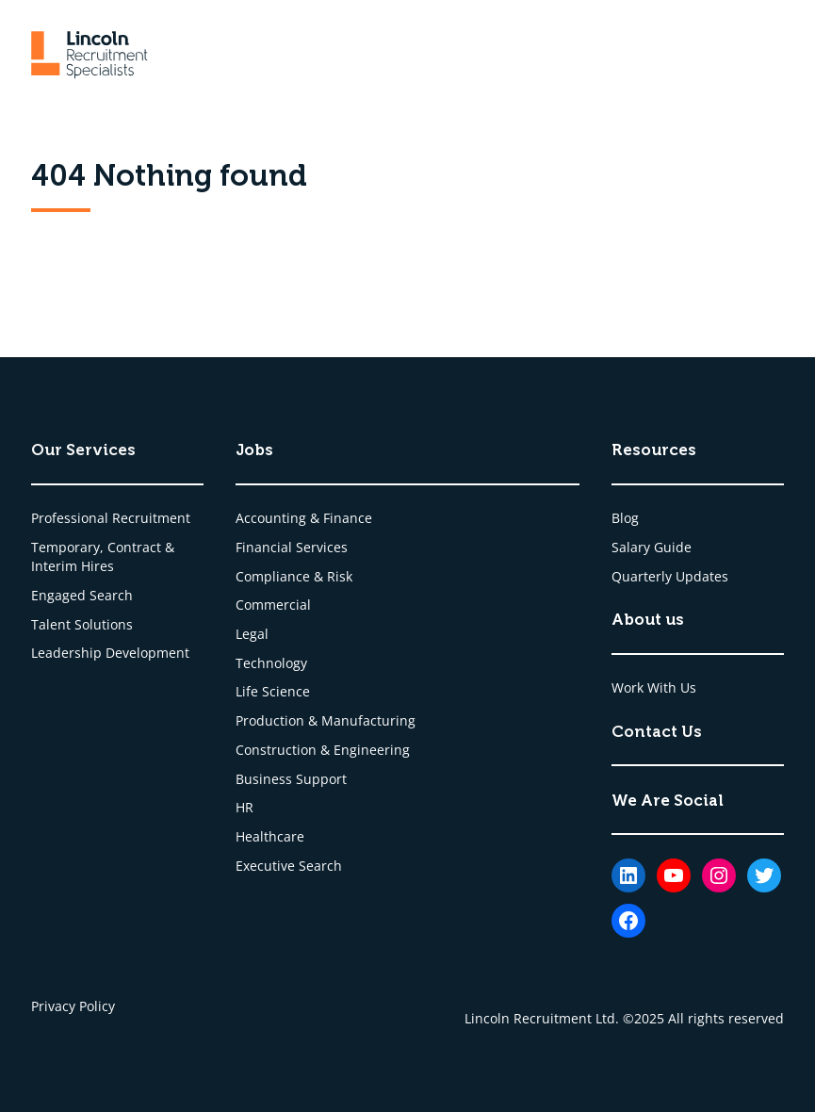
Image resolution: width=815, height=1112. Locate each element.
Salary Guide (651, 547)
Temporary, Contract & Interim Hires (102, 556)
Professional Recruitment (110, 518)
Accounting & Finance (304, 518)
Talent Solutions (82, 624)
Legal (252, 634)
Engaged (60, 595)
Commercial (273, 604)
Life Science (273, 691)
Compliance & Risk (294, 576)
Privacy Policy (73, 1006)
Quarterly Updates (669, 576)
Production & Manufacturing (326, 720)
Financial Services (292, 547)
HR (244, 807)
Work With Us (653, 687)
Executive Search (289, 866)
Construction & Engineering (323, 750)
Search (111, 595)
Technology (271, 663)
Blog (625, 518)
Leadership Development (110, 653)
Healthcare (270, 836)
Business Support (291, 779)
